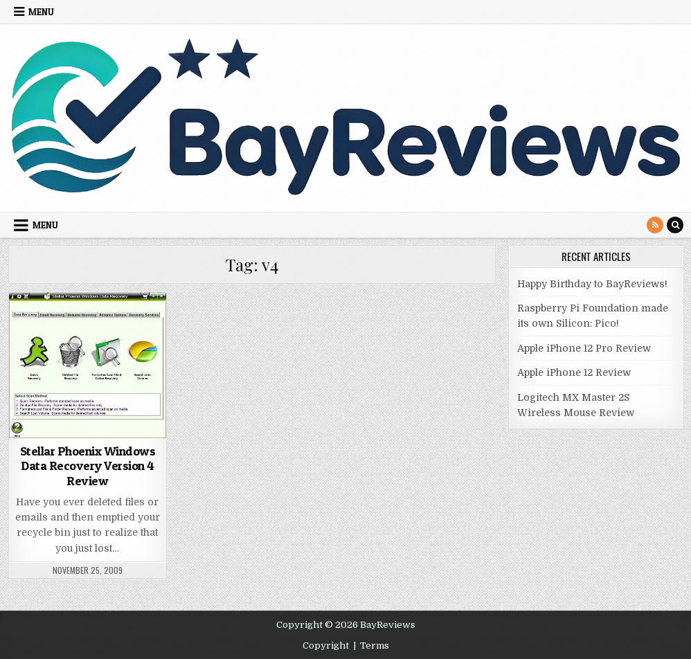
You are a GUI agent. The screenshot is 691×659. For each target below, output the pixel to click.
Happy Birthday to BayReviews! (592, 283)
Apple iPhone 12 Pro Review (584, 348)
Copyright (326, 645)
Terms (374, 645)
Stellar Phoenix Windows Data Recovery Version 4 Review (88, 466)
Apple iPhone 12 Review (574, 372)
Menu (41, 11)
